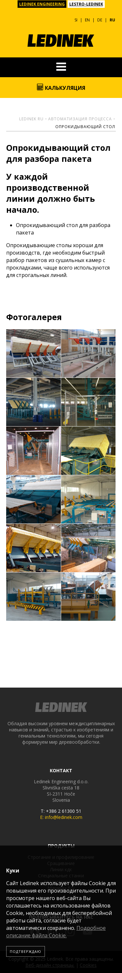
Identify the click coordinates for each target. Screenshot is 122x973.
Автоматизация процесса (80, 119)
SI (76, 20)
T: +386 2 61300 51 (61, 811)
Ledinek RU (31, 119)
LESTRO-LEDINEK (86, 4)
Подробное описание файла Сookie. (56, 931)
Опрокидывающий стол (85, 126)
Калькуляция (61, 87)
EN (87, 20)
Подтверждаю (25, 951)
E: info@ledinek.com (61, 817)
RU (112, 20)
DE (99, 20)
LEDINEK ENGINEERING (42, 4)
